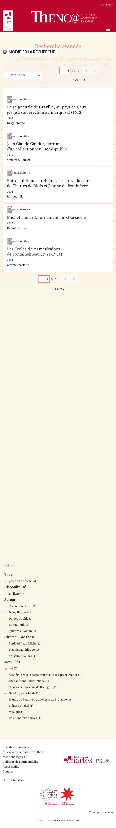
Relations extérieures (23, 718)
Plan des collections (16, 747)
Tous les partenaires (101, 812)
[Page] (65, 70)
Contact (8, 771)
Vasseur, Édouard (20, 656)
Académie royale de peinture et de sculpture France (43, 675)
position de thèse (20, 581)
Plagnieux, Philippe (22, 650)
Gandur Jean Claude (22, 693)
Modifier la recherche (32, 52)
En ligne (14, 594)
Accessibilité (11, 767)
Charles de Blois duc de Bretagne (30, 687)
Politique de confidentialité (20, 762)
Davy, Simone (18, 612)
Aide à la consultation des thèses (24, 752)
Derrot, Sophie (18, 619)
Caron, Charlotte (20, 606)
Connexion (106, 4)
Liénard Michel (19, 706)
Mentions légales (14, 757)
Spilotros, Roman (20, 631)
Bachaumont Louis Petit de (27, 681)
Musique (14, 712)
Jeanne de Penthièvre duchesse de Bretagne (38, 699)
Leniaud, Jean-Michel (23, 643)
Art (11, 668)
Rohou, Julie (17, 625)
